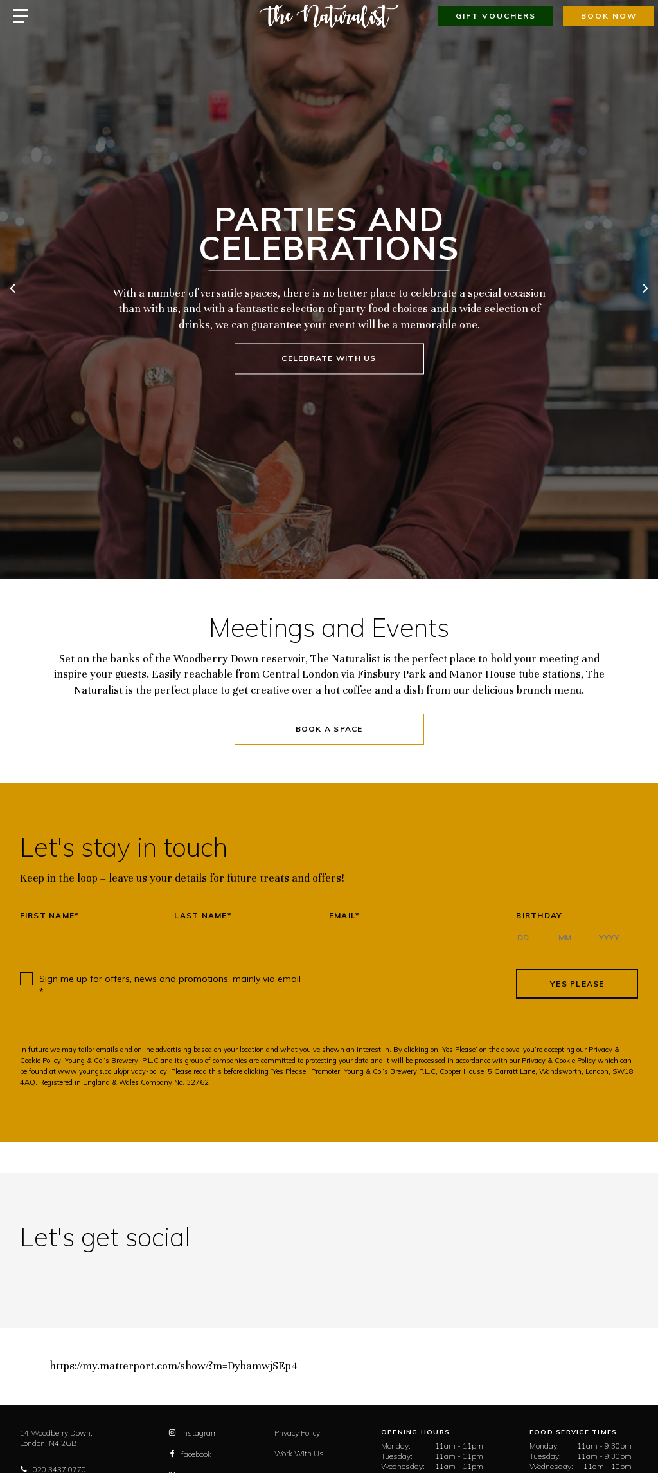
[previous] (13, 289)
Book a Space (329, 729)
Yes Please (577, 983)
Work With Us (299, 1453)
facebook (189, 1454)
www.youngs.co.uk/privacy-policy (112, 1071)
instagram (193, 1433)
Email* (344, 916)
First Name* (50, 916)
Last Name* (203, 916)
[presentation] (410, 984)
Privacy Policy (297, 1433)
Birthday (539, 916)
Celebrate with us (328, 358)
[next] (644, 289)
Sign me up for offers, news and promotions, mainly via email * (170, 985)
